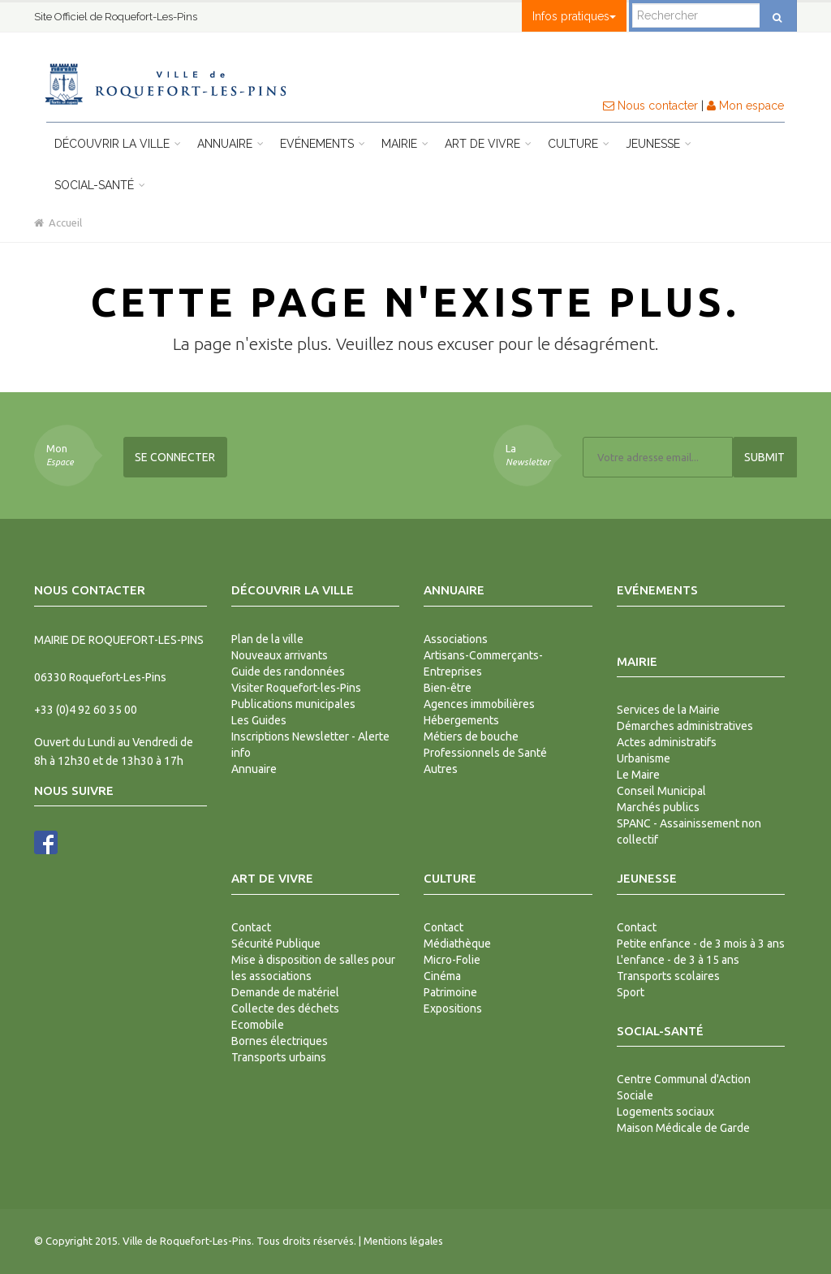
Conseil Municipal (661, 790)
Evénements (322, 143)
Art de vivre (488, 143)
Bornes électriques (279, 1040)
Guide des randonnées (288, 671)
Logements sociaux (665, 1111)
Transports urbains (278, 1057)
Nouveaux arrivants (279, 655)
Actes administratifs (667, 742)
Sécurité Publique (276, 943)
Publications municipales (293, 703)
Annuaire (230, 143)
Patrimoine (450, 992)
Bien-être (447, 687)
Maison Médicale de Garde (683, 1127)
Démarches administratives (685, 725)
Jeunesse (658, 143)
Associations (456, 639)
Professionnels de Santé (485, 752)
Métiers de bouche (471, 736)
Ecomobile (257, 1024)
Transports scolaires (668, 976)
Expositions (453, 1008)
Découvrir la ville (117, 143)
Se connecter (175, 457)
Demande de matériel (285, 992)
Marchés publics (658, 807)
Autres (441, 768)
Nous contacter (650, 105)
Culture (578, 143)
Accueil (58, 222)
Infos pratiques (574, 16)
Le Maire (638, 774)
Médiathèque (457, 943)
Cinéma (442, 976)
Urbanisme (643, 758)
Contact (251, 927)
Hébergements (461, 720)
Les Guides (258, 720)
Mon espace (745, 105)
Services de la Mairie (668, 709)
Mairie (404, 143)
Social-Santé (99, 185)
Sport (630, 992)
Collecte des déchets (285, 1008)
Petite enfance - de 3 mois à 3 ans (701, 943)
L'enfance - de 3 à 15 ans (678, 959)
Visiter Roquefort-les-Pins (296, 687)
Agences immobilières (479, 703)
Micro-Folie (452, 959)
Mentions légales (403, 1240)
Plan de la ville (267, 639)
